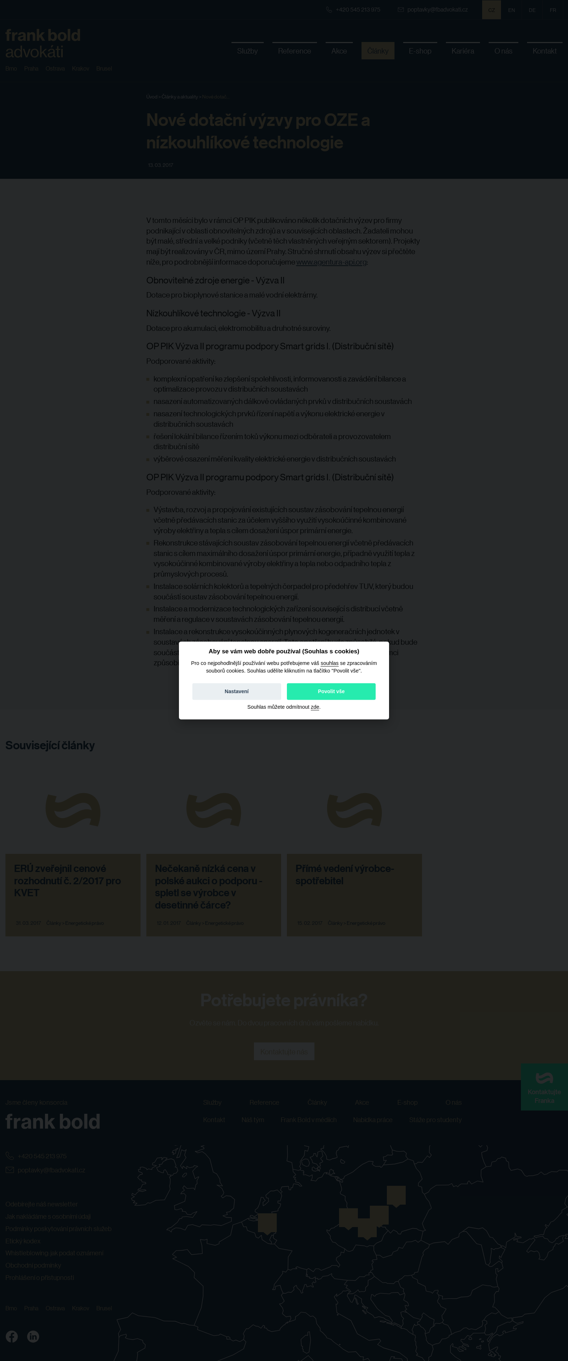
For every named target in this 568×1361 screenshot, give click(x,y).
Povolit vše (331, 692)
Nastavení (236, 692)
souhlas (330, 663)
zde (315, 707)
